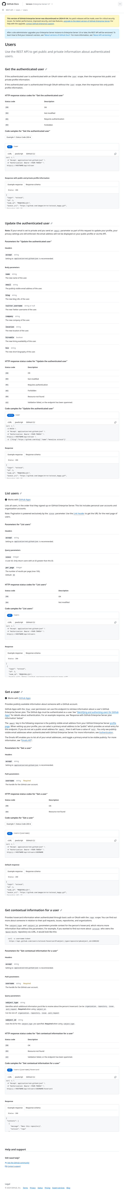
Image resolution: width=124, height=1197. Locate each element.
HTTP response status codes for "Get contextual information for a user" (39, 1033)
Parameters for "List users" (18, 524)
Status (40, 1188)
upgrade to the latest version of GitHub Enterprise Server (87, 21)
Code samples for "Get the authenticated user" (27, 131)
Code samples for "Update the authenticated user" (29, 408)
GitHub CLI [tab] (30, 154)
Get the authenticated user (26, 69)
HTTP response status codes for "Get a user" (26, 794)
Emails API (26, 740)
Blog (68, 1188)
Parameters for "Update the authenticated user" (28, 241)
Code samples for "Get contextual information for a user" (32, 1063)
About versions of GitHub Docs (57, 35)
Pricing (47, 1188)
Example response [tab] (15, 184)
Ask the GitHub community (17, 1163)
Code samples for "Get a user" (19, 817)
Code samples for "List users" (19, 608)
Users (18, 10)
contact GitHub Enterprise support (40, 23)
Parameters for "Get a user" (18, 748)
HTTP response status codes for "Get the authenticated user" (34, 95)
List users (13, 493)
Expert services (58, 1188)
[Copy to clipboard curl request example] (115, 153)
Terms (25, 1188)
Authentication (106, 732)
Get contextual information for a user (33, 910)
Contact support (13, 1166)
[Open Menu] (120, 4)
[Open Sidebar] (3, 10)
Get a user (14, 692)
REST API (9, 10)
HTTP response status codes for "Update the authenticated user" (36, 361)
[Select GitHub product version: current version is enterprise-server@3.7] (39, 4)
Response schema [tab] (33, 184)
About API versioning (102, 35)
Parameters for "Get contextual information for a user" (31, 950)
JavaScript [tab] (19, 154)
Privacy (33, 1188)
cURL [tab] (10, 154)
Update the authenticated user (29, 223)
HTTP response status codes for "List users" (26, 584)
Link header (79, 513)
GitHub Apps (25, 499)
